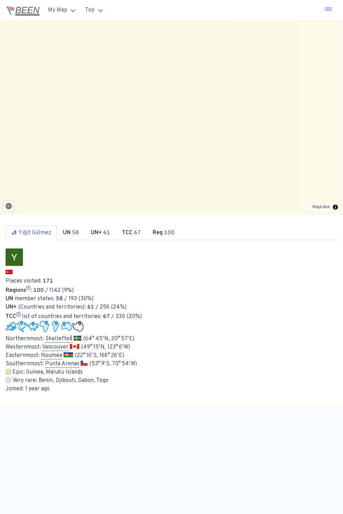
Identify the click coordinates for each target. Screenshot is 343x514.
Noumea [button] (51, 355)
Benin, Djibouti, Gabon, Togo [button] (73, 380)
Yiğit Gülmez (31, 232)
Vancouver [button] (55, 347)
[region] (171, 117)
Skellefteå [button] (58, 338)
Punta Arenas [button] (62, 363)
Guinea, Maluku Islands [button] (54, 372)
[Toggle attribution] (335, 207)
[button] (328, 10)
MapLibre (321, 206)
